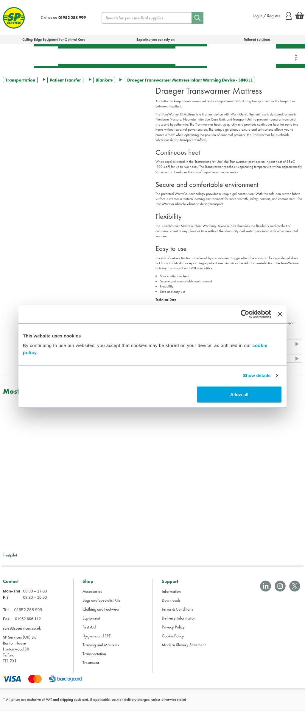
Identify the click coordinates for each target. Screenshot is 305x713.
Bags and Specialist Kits (101, 602)
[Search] (197, 18)
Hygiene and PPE (97, 637)
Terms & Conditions (177, 611)
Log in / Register (272, 16)
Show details (257, 375)
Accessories (92, 593)
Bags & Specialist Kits (17, 56)
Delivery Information (179, 620)
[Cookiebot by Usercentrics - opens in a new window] (245, 314)
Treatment (76, 56)
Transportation (153, 56)
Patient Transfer (65, 80)
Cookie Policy (173, 637)
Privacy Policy (173, 628)
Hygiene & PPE (191, 56)
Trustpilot (10, 555)
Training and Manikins (101, 646)
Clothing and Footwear (101, 611)
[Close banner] (280, 314)
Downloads (171, 602)
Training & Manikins (224, 56)
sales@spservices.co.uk (22, 629)
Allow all (239, 394)
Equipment (112, 56)
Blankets (104, 80)
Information (171, 593)
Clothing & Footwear (258, 56)
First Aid (46, 56)
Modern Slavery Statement (184, 646)
